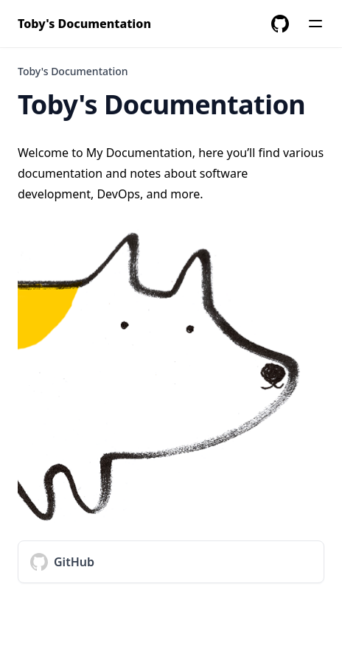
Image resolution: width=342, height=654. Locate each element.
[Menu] (315, 23)
